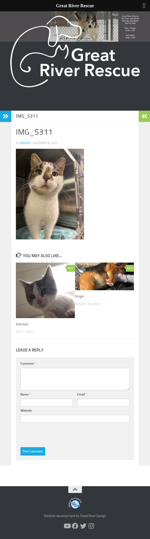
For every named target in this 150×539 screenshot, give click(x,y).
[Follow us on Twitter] (83, 526)
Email (82, 394)
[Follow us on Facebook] (75, 526)
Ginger (79, 296)
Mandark (22, 324)
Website (26, 410)
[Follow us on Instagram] (91, 526)
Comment (28, 364)
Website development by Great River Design (75, 516)
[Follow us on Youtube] (67, 526)
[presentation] (54, 434)
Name (25, 394)
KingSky (25, 143)
